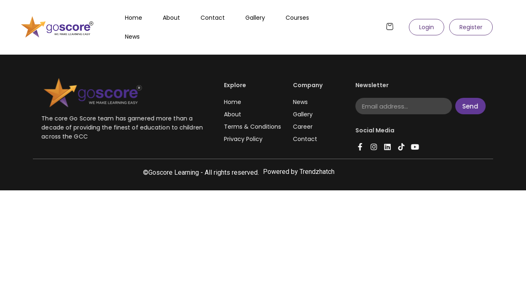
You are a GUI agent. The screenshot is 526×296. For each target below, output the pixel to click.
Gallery (255, 18)
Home (133, 18)
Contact (213, 18)
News (132, 36)
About (171, 18)
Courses (297, 18)
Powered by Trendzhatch (299, 172)
